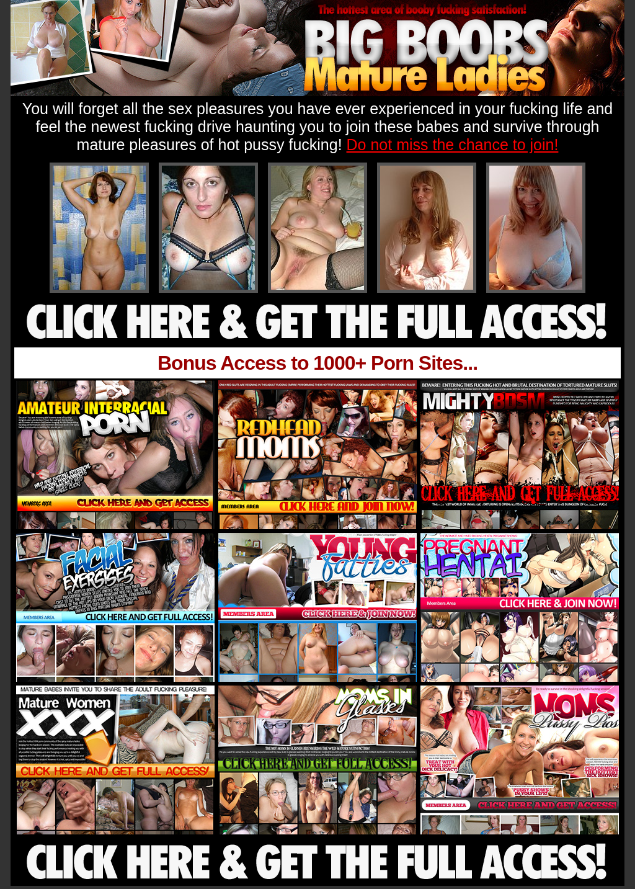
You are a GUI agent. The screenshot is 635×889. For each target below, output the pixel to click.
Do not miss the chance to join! (453, 144)
